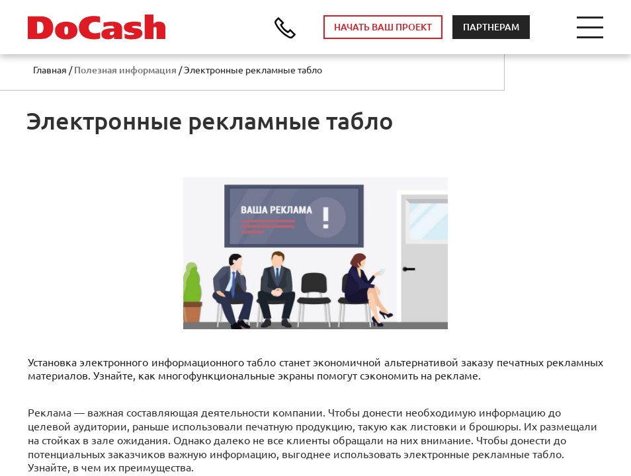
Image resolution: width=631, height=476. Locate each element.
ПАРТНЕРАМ (491, 27)
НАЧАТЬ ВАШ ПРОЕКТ (383, 27)
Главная (50, 70)
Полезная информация (125, 70)
